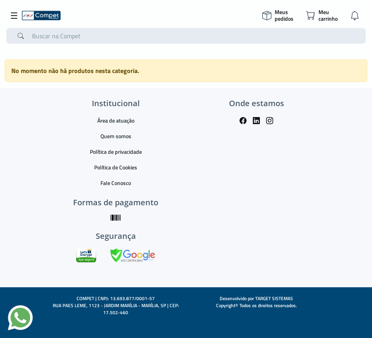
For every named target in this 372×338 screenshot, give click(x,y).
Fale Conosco (115, 183)
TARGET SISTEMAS (274, 298)
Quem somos (115, 136)
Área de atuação (115, 120)
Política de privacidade (116, 152)
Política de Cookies (115, 167)
